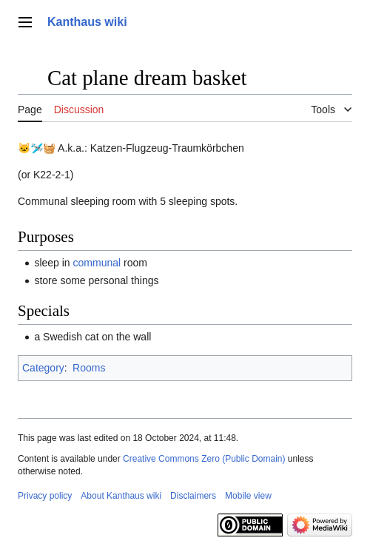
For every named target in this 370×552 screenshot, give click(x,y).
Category (43, 368)
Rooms (89, 368)
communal (97, 263)
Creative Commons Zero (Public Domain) (204, 459)
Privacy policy (45, 496)
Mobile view (248, 496)
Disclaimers (193, 496)
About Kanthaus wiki (121, 496)
